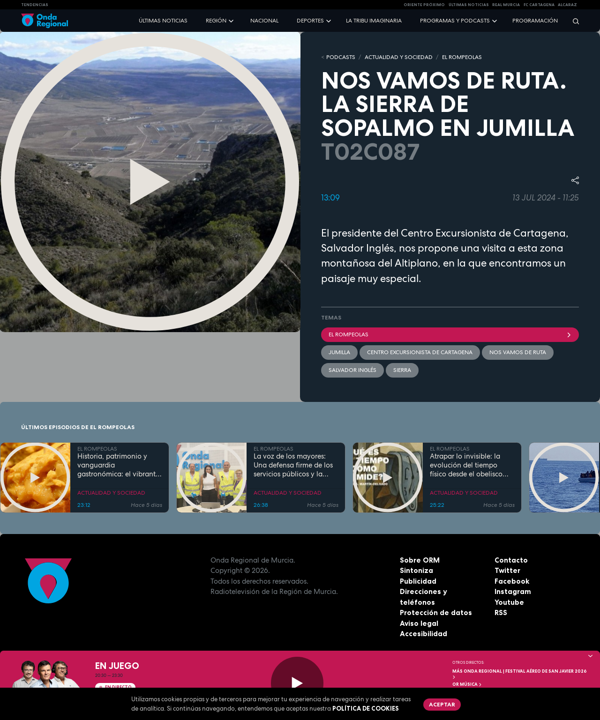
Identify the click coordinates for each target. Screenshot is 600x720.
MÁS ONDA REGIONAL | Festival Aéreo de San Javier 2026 (519, 673)
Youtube (509, 602)
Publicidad (418, 581)
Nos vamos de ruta (517, 352)
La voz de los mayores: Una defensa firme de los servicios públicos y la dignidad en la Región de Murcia (294, 465)
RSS (501, 612)
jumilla (339, 352)
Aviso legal (419, 623)
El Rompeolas (450, 334)
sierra (402, 370)
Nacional (264, 20)
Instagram (513, 591)
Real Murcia (506, 4)
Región (216, 20)
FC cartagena (539, 4)
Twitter (507, 570)
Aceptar (442, 704)
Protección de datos (436, 612)
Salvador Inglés (352, 370)
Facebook (512, 581)
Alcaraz (567, 4)
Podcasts (340, 57)
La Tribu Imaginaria (374, 20)
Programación (535, 20)
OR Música (467, 684)
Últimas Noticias (469, 4)
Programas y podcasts (455, 20)
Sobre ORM (420, 560)
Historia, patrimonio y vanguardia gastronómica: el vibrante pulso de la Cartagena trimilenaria (118, 465)
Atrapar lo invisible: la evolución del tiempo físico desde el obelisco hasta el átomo (466, 465)
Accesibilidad (423, 633)
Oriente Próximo (424, 4)
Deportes (310, 20)
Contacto (511, 560)
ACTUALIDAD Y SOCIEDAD (399, 57)
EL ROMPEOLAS (462, 57)
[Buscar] (573, 20)
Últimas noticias (163, 20)
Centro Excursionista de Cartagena (419, 352)
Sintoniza (416, 570)
